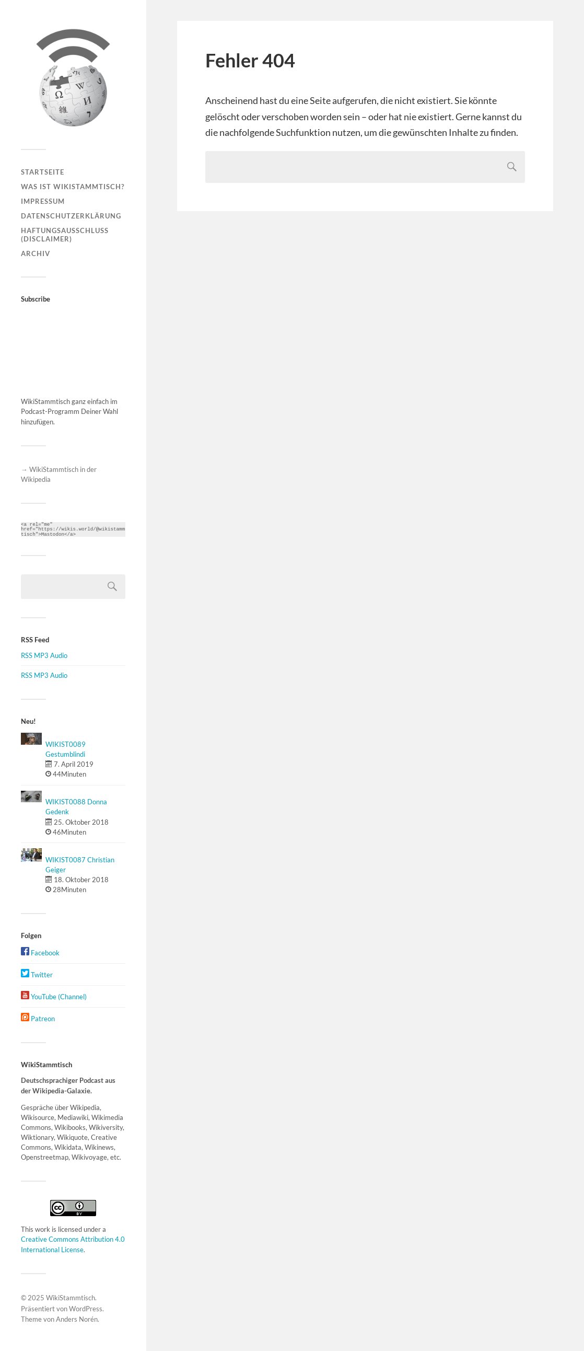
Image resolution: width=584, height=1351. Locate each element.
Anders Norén (77, 1319)
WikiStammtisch (70, 1298)
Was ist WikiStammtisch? (72, 186)
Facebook (40, 953)
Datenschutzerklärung (71, 216)
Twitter (37, 975)
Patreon (38, 1018)
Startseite (42, 172)
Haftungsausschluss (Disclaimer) (65, 234)
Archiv (35, 253)
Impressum (43, 201)
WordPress (85, 1308)
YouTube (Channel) (54, 996)
